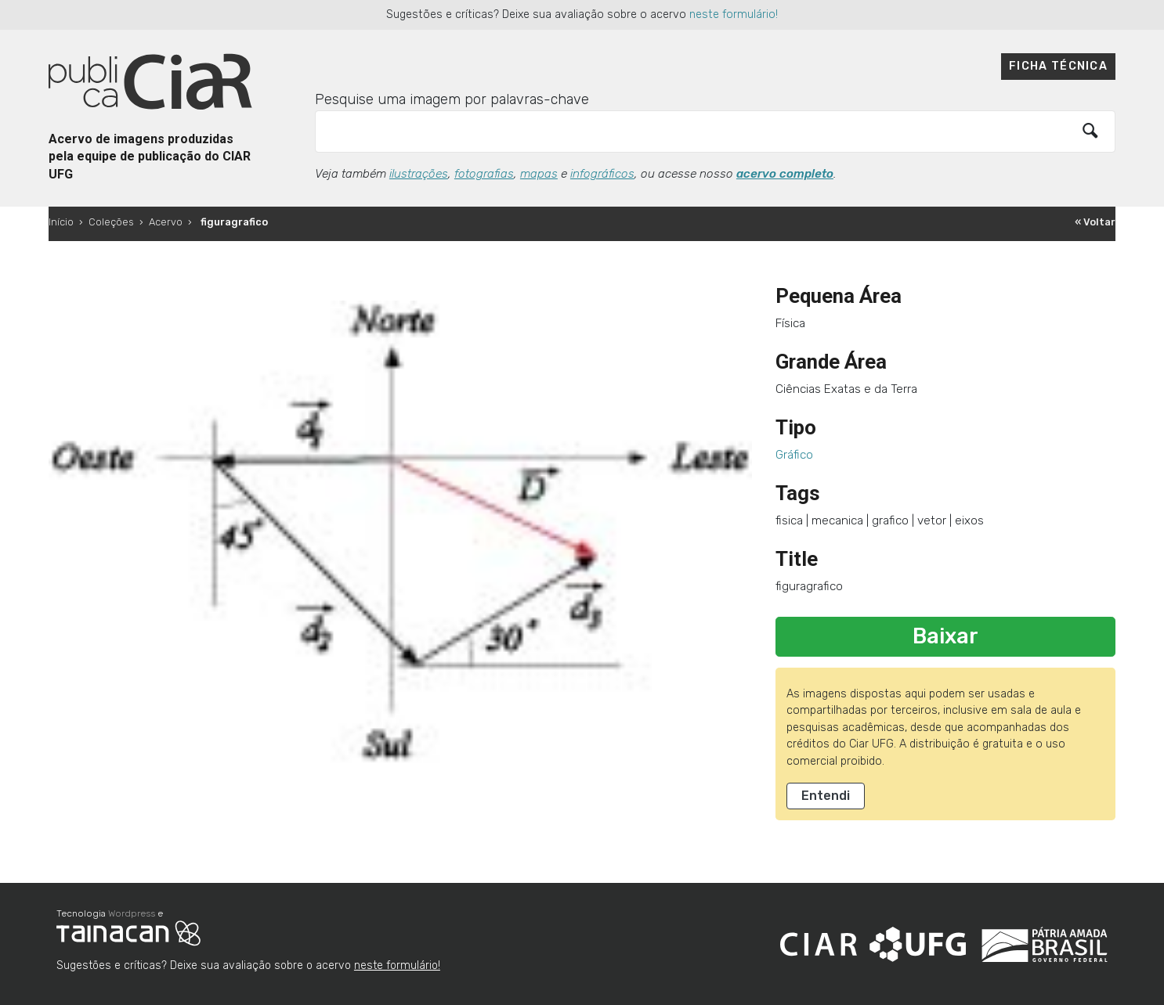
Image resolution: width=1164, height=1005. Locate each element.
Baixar (945, 636)
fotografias (484, 174)
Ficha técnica (1058, 66)
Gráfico (794, 455)
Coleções (111, 222)
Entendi (825, 795)
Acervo (166, 222)
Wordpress (131, 913)
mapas (539, 174)
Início (61, 222)
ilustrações (418, 174)
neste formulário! (733, 14)
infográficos (602, 174)
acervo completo (784, 174)
